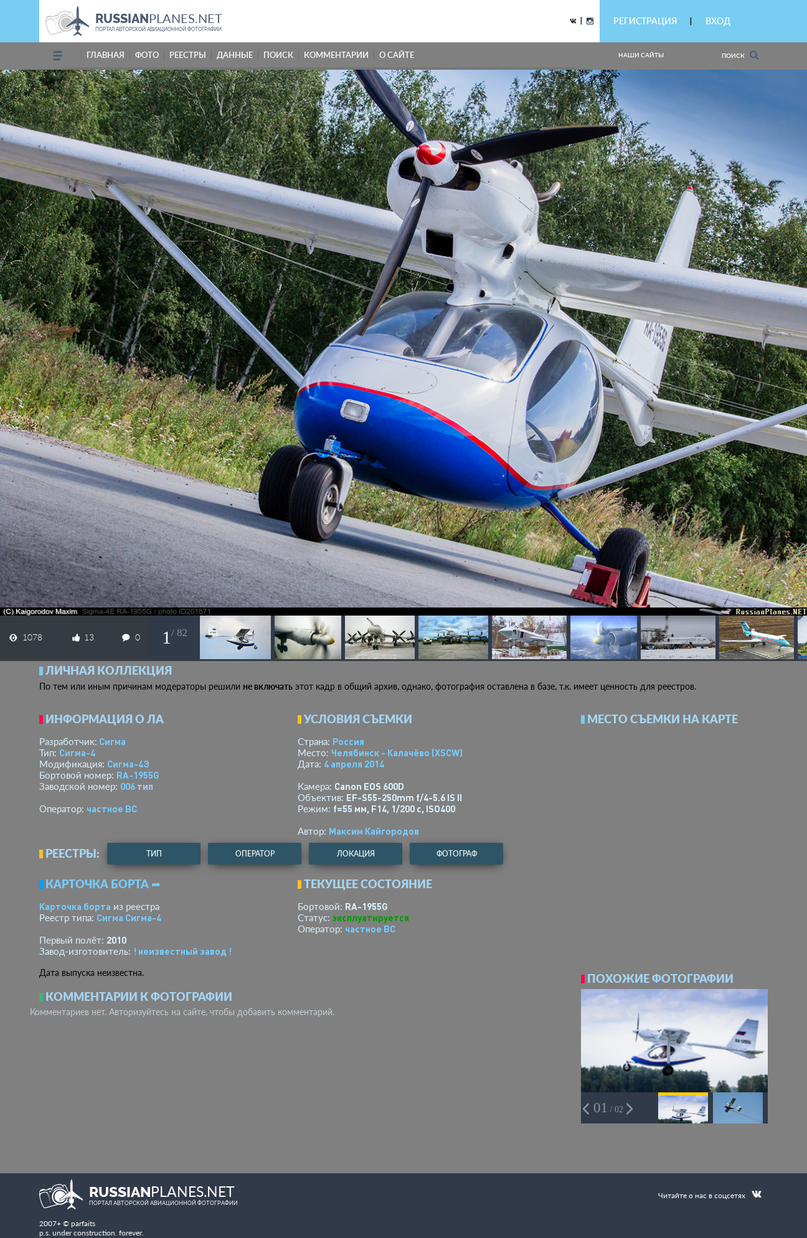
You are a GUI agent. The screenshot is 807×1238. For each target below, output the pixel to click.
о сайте (396, 55)
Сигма (112, 741)
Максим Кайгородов (374, 831)
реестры (187, 55)
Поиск (740, 55)
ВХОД (718, 21)
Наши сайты (641, 55)
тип (145, 786)
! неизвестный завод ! (182, 951)
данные (235, 55)
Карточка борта (75, 906)
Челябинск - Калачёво (397, 752)
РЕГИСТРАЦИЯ (645, 21)
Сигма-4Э (128, 763)
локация (356, 853)
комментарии (336, 55)
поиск (278, 55)
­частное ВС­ (112, 808)
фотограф (457, 853)
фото (147, 55)
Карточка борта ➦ (103, 884)
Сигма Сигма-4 (129, 917)
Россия (348, 741)
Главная (106, 55)
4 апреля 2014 (354, 763)
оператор (255, 853)
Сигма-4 (77, 752)
